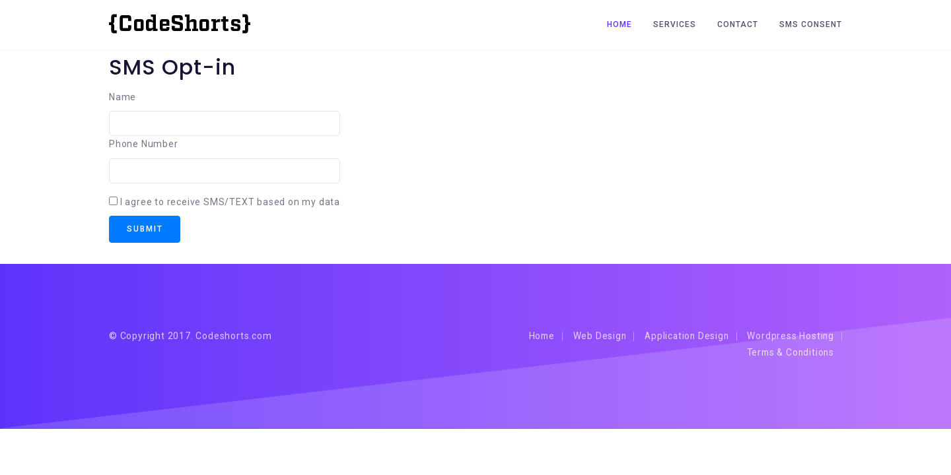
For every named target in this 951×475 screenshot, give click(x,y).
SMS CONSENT (810, 24)
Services (674, 24)
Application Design (681, 337)
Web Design (590, 337)
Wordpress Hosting (789, 337)
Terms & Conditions (787, 353)
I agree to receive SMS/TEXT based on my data (230, 202)
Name (122, 97)
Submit (146, 229)
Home (619, 24)
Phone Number (143, 144)
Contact (737, 24)
